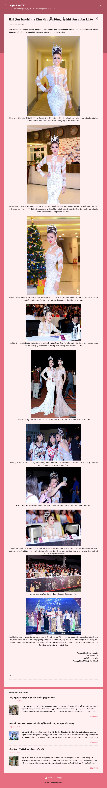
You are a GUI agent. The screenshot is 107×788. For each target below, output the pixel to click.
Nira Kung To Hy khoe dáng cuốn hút (26, 749)
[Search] (101, 6)
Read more (94, 717)
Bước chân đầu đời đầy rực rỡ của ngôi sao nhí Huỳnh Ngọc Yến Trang (42, 723)
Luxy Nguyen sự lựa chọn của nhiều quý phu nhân (32, 697)
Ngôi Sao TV (17, 5)
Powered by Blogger (53, 778)
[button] (97, 19)
